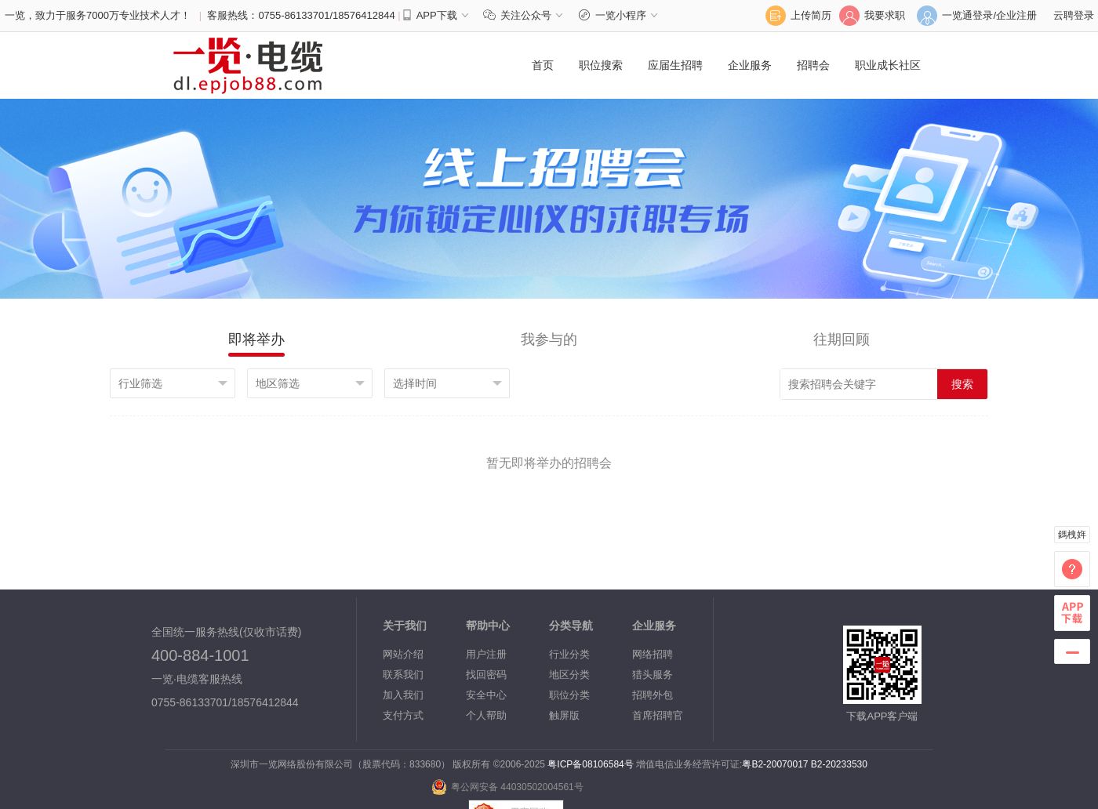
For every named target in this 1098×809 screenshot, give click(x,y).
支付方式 (403, 715)
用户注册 (486, 654)
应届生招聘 (675, 65)
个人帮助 (486, 715)
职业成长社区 (888, 65)
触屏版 (564, 715)
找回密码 (486, 674)
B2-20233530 (839, 764)
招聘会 (813, 65)
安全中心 (486, 695)
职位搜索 (601, 65)
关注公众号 (526, 15)
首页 (543, 65)
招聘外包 (652, 695)
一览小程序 (620, 15)
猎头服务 (652, 674)
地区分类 (569, 674)
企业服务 (750, 65)
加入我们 (403, 695)
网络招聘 (652, 654)
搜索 (962, 384)
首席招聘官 (657, 715)
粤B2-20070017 (775, 764)
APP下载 (437, 15)
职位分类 (569, 695)
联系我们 (403, 674)
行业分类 (569, 654)
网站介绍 (403, 654)
